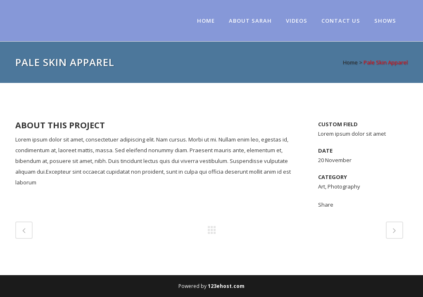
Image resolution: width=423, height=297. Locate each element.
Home (350, 62)
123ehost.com (226, 286)
